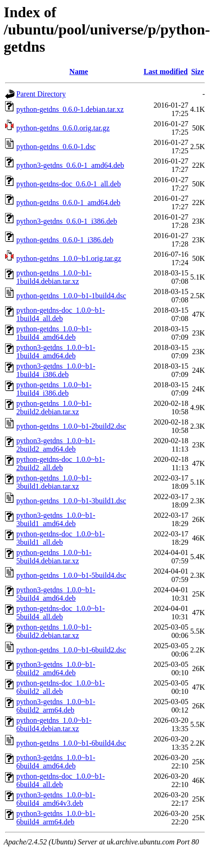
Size (197, 71)
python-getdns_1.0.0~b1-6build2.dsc (71, 650)
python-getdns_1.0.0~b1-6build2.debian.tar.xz (54, 631)
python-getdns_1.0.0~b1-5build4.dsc (71, 575)
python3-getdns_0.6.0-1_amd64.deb (70, 165)
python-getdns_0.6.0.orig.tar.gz (62, 128)
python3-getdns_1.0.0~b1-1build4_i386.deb (55, 370)
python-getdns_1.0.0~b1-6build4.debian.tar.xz (54, 724)
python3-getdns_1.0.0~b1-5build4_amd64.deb (55, 594)
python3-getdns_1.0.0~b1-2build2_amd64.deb (55, 445)
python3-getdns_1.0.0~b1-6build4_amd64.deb (55, 762)
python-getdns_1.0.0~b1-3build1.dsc (71, 501)
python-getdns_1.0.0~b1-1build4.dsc (71, 296)
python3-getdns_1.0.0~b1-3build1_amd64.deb (55, 519)
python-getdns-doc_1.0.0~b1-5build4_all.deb (60, 612)
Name (78, 71)
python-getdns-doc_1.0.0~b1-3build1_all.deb (60, 538)
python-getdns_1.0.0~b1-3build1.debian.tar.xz (54, 482)
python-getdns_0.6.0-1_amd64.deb (68, 202)
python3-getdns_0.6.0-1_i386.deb (66, 221)
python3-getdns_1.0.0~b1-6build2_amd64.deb (55, 668)
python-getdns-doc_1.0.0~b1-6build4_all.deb (60, 780)
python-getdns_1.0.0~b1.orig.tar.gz (68, 258)
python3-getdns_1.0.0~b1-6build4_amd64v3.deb (55, 799)
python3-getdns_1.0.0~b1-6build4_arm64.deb (55, 817)
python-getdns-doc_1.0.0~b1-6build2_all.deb (60, 687)
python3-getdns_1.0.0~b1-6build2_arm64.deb (55, 706)
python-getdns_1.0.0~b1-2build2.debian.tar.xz (54, 407)
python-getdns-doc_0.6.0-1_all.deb (68, 184)
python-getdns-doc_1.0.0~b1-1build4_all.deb (60, 314)
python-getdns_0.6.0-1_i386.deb (64, 240)
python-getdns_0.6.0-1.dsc (55, 147)
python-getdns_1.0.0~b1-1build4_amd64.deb (54, 333)
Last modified (165, 71)
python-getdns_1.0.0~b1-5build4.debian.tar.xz (54, 556)
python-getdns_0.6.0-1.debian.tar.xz (70, 109)
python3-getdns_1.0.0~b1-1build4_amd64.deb (55, 351)
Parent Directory (41, 94)
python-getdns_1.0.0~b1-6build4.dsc (71, 743)
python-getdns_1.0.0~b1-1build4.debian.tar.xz (54, 277)
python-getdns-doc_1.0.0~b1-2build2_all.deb (60, 463)
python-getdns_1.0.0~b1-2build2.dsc (71, 426)
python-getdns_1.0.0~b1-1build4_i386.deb (54, 389)
